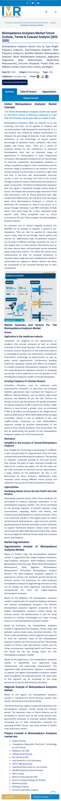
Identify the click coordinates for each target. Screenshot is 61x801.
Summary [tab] (9, 91)
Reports (53, 23)
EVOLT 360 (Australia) (22, 763)
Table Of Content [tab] (28, 91)
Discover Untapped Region (15, 82)
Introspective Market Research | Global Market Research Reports (26, 23)
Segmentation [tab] (49, 91)
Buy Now (9, 796)
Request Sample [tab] (30, 98)
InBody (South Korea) (22, 754)
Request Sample (40, 796)
